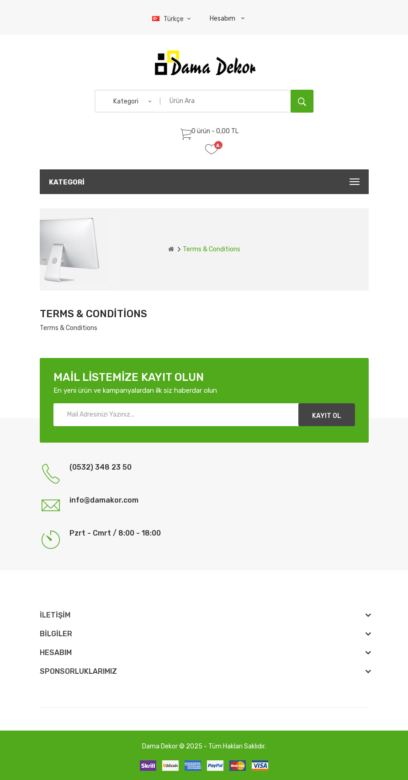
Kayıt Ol (326, 416)
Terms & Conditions (211, 249)
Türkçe (172, 19)
